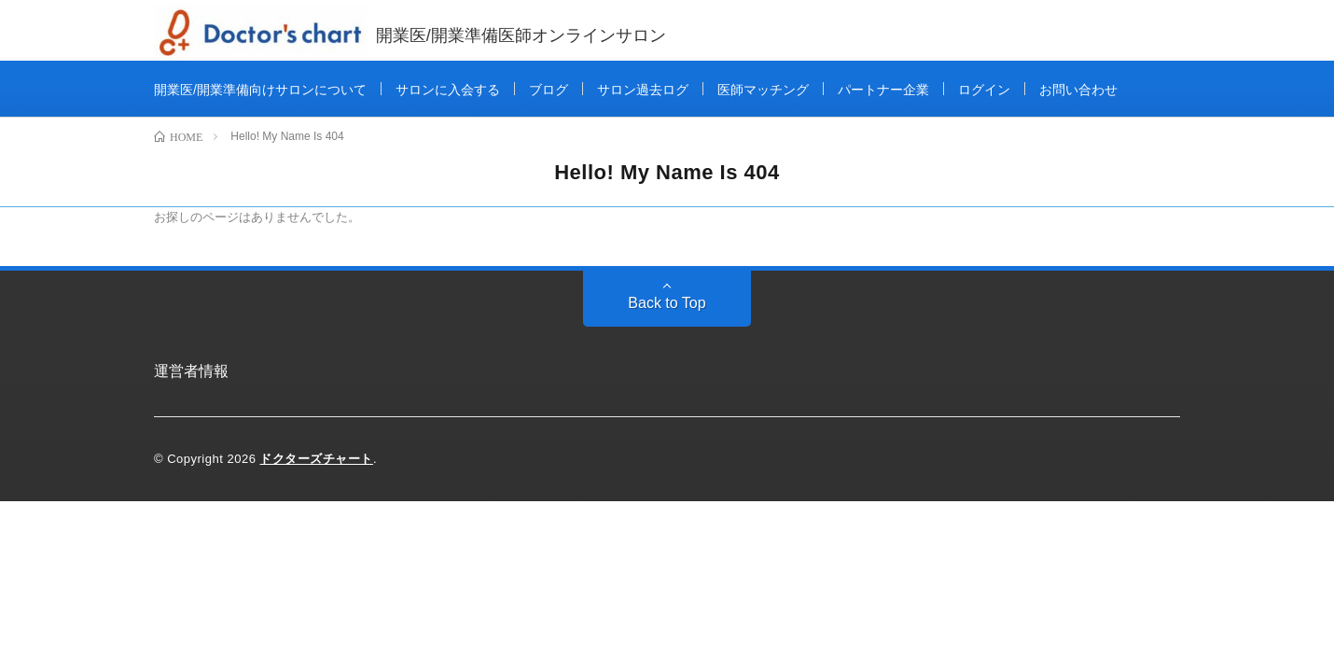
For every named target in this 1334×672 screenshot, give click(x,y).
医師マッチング (763, 89)
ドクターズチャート (316, 459)
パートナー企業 (883, 89)
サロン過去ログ (642, 89)
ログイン (984, 89)
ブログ (548, 89)
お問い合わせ (1078, 89)
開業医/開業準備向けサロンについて (260, 89)
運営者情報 (191, 371)
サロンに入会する (448, 89)
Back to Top (666, 303)
